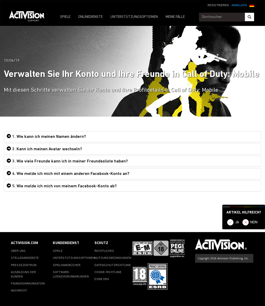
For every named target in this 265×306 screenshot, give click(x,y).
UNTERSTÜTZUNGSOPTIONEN (134, 17)
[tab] (132, 136)
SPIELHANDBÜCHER (66, 265)
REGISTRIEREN (218, 5)
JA (237, 222)
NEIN (253, 222)
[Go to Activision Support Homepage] (29, 17)
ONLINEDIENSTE (90, 17)
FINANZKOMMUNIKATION (28, 283)
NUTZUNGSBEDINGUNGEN (112, 258)
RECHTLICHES (104, 251)
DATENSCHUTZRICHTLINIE (112, 265)
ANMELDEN (239, 5)
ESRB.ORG (101, 279)
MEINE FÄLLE (175, 17)
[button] (251, 4)
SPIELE (65, 17)
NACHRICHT (19, 290)
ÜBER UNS (18, 251)
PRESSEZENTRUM (23, 265)
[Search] (249, 17)
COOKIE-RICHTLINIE (108, 272)
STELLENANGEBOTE (25, 258)
